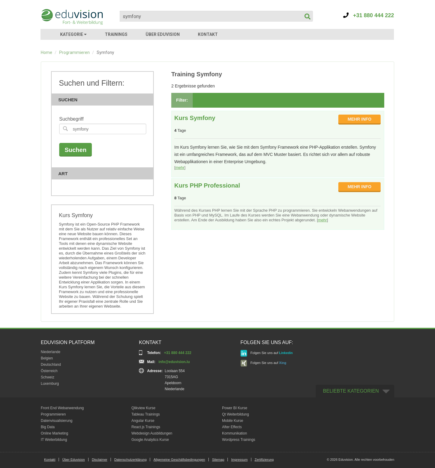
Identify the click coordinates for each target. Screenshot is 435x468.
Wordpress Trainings (238, 440)
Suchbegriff (71, 119)
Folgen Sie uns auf (266, 353)
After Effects (232, 427)
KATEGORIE (73, 34)
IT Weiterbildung (54, 440)
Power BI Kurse (234, 408)
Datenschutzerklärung (130, 459)
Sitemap (218, 459)
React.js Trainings (145, 427)
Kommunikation (234, 433)
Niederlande (50, 352)
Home (46, 52)
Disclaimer (99, 459)
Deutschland (51, 364)
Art (104, 173)
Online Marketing (54, 433)
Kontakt (49, 459)
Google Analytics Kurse (150, 440)
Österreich (49, 371)
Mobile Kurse (232, 421)
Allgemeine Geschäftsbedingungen (179, 459)
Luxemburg (50, 383)
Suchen (104, 99)
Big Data (48, 427)
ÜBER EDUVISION (163, 34)
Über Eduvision (73, 459)
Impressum (239, 459)
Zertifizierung (264, 459)
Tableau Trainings (145, 414)
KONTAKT (208, 34)
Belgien (47, 358)
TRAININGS (116, 34)
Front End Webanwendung (62, 408)
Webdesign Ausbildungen (151, 433)
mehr (180, 167)
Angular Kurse (142, 421)
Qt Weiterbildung (235, 414)
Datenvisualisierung (56, 421)
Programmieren (74, 52)
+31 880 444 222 (368, 15)
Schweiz (47, 377)
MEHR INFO (360, 119)
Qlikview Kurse (143, 408)
